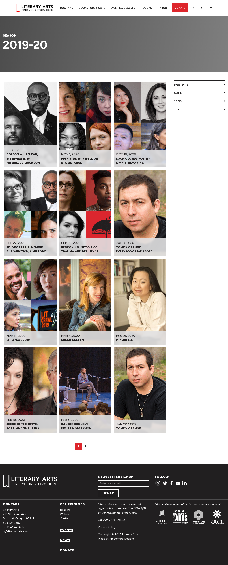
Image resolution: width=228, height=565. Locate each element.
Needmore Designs (122, 538)
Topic (178, 101)
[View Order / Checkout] (210, 8)
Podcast (147, 7)
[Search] (192, 8)
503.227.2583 (12, 522)
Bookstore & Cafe (92, 7)
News (65, 540)
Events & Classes (123, 7)
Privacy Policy (107, 527)
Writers (64, 514)
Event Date (181, 84)
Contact (11, 504)
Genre (178, 93)
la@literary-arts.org (15, 531)
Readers (65, 509)
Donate (180, 7)
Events (66, 530)
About (164, 7)
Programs (66, 7)
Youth (64, 518)
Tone (177, 109)
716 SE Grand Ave (14, 514)
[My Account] (201, 8)
